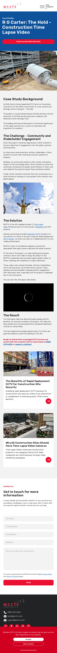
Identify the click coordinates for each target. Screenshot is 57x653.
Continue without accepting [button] (28, 650)
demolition (39, 227)
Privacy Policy (47, 574)
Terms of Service (12, 576)
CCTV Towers (8, 239)
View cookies (28, 644)
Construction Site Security (28, 42)
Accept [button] (28, 639)
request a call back (23, 344)
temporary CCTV (33, 234)
